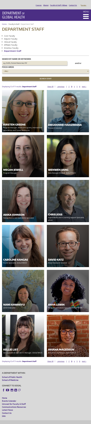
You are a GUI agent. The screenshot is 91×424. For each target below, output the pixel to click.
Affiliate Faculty (10, 41)
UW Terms (48, 422)
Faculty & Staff (14, 20)
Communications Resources (14, 403)
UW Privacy (37, 422)
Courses (38, 3)
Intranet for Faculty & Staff (14, 400)
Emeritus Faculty (11, 44)
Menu (86, 8)
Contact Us (72, 3)
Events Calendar (9, 397)
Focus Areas (8, 63)
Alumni (45, 3)
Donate (83, 3)
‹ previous (60, 83)
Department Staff (12, 47)
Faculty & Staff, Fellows (58, 3)
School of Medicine (10, 376)
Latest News (7, 406)
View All (50, 83)
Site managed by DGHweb (64, 422)
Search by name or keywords (16, 55)
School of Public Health (12, 373)
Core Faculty (9, 32)
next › (84, 83)
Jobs (4, 412)
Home (4, 20)
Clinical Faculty (10, 38)
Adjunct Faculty (10, 35)
